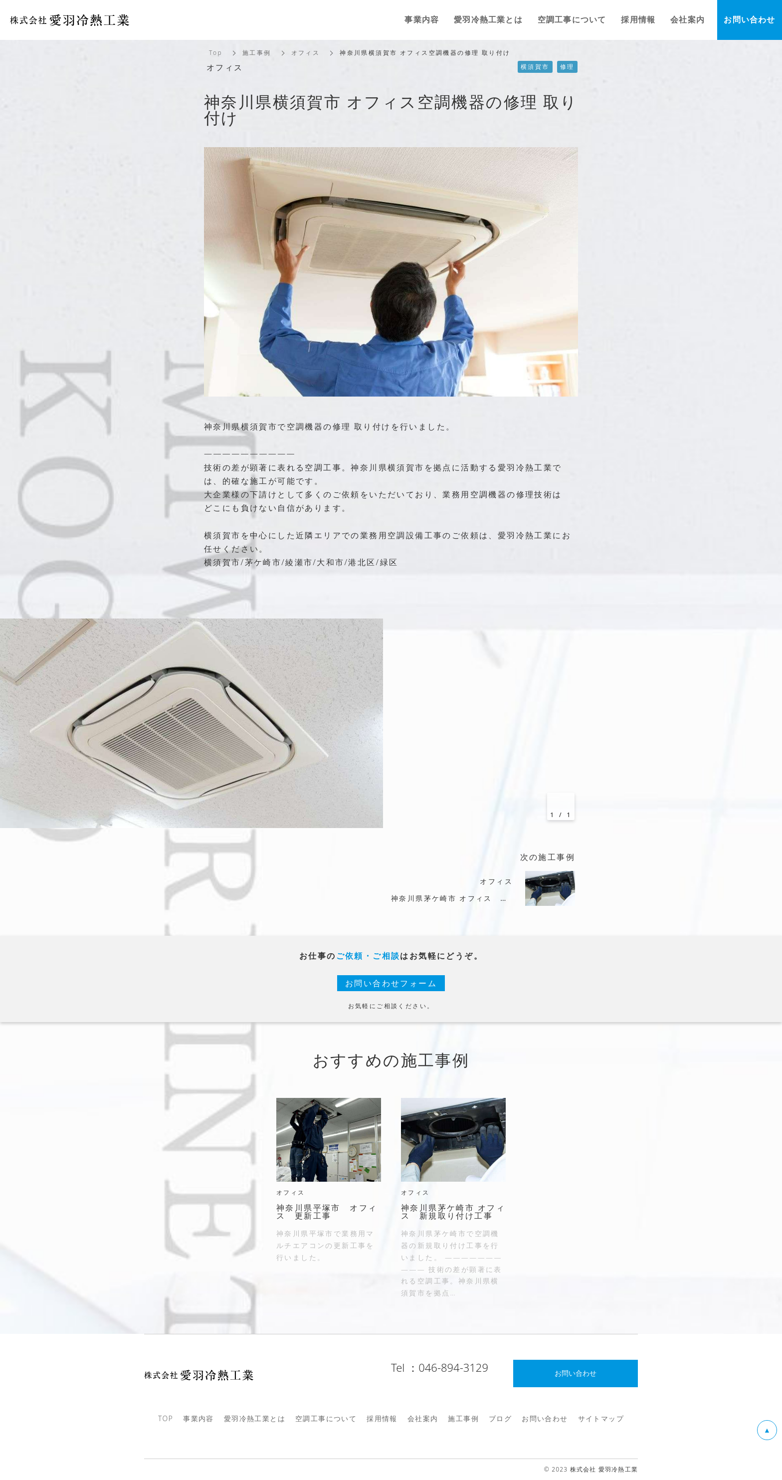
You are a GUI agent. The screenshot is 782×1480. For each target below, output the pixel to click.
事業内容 (198, 1418)
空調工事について (326, 1418)
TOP (165, 1418)
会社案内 (422, 1418)
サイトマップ (601, 1418)
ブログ (500, 1418)
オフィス (305, 52)
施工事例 (256, 52)
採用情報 (382, 1418)
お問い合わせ (545, 1418)
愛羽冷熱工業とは (254, 1418)
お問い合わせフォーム (391, 983)
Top (215, 52)
